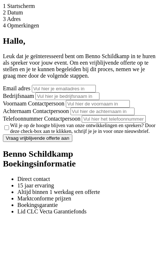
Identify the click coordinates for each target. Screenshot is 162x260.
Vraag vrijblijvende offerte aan (37, 138)
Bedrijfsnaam (18, 96)
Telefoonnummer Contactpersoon (41, 119)
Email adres (16, 88)
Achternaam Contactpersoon (36, 111)
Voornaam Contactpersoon (33, 103)
